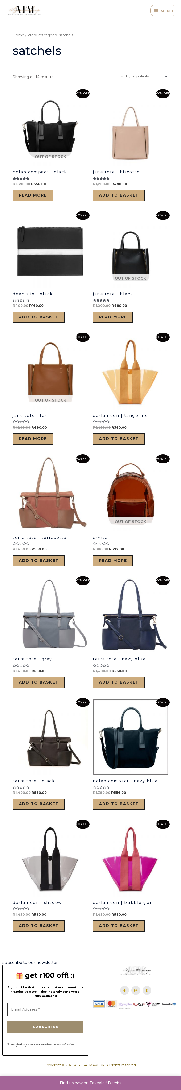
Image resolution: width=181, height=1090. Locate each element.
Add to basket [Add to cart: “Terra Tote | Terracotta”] (42, 569)
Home (18, 36)
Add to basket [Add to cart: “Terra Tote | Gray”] (42, 693)
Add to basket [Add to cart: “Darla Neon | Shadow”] (42, 941)
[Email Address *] (45, 1025)
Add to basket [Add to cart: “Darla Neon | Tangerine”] (123, 445)
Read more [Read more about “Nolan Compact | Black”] (37, 197)
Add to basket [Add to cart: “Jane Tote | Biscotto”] (123, 197)
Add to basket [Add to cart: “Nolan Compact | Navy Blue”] (123, 817)
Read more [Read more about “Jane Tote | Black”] (117, 321)
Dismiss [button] (114, 1083)
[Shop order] (141, 77)
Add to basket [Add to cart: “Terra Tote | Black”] (42, 817)
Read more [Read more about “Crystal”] (117, 569)
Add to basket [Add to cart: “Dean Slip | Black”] (42, 321)
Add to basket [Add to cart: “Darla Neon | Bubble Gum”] (123, 941)
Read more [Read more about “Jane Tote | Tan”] (37, 445)
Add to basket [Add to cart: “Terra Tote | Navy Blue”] (123, 693)
